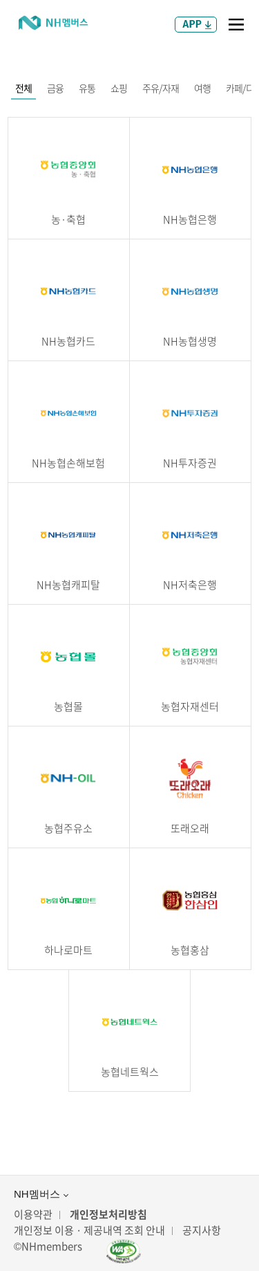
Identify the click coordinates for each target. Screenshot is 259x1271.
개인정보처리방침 (108, 1214)
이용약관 (33, 1214)
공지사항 (201, 1230)
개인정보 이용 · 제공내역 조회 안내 (89, 1230)
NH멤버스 (41, 1194)
